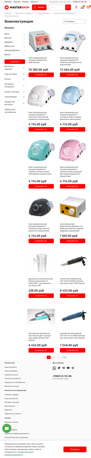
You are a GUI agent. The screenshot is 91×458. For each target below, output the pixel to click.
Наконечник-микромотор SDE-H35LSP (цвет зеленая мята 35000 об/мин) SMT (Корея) (40, 336)
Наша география (11, 371)
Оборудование (43, 13)
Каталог (39, 7)
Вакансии (8, 410)
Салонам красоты (11, 399)
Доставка (8, 426)
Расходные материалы (9, 85)
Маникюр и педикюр (24, 13)
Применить (15, 62)
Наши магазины (11, 367)
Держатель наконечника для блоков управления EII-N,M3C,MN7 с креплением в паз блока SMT (41, 282)
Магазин (8, 2)
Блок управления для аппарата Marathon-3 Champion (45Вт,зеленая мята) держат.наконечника (40, 170)
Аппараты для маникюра (64, 13)
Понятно (75, 449)
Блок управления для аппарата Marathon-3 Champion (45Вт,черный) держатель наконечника (39, 227)
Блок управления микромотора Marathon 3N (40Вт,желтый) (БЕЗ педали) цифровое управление (71, 227)
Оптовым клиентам (12, 402)
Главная (8, 13)
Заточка (17, 2)
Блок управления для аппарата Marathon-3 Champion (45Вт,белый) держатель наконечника (39, 115)
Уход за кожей (11, 74)
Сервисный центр (11, 375)
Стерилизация (11, 97)
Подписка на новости (13, 414)
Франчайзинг (10, 406)
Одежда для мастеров (10, 103)
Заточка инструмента (13, 378)
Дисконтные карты (12, 386)
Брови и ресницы (12, 92)
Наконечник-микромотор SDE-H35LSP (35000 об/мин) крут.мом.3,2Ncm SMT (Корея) (72, 281)
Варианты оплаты (11, 422)
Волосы (8, 79)
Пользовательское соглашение (16, 437)
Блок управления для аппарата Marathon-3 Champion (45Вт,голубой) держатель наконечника (70, 115)
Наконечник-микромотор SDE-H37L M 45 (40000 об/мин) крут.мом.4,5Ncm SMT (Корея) (72, 335)
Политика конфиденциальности (17, 434)
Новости (34, 2)
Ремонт (25, 2)
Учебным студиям (11, 395)
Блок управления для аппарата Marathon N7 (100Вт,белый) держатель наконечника (71, 61)
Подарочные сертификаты (10, 110)
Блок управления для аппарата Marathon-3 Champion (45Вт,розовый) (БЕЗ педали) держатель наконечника (71, 171)
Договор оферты (11, 430)
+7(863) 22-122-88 (79, 2)
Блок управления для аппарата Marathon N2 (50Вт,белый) (38, 60)
